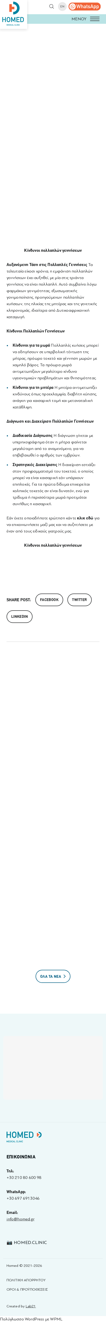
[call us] (85, 6)
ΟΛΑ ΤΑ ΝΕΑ (53, 976)
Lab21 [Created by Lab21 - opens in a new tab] (31, 1306)
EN (62, 6)
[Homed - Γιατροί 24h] (24, 1138)
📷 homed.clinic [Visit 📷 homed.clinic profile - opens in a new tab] (27, 1242)
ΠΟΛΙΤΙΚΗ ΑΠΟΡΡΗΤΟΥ (26, 1280)
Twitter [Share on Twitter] (79, 600)
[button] (53, 19)
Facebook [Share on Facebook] (49, 600)
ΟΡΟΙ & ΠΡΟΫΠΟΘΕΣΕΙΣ (27, 1289)
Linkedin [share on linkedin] (19, 617)
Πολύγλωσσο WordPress (22, 1319)
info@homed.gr (20, 1219)
